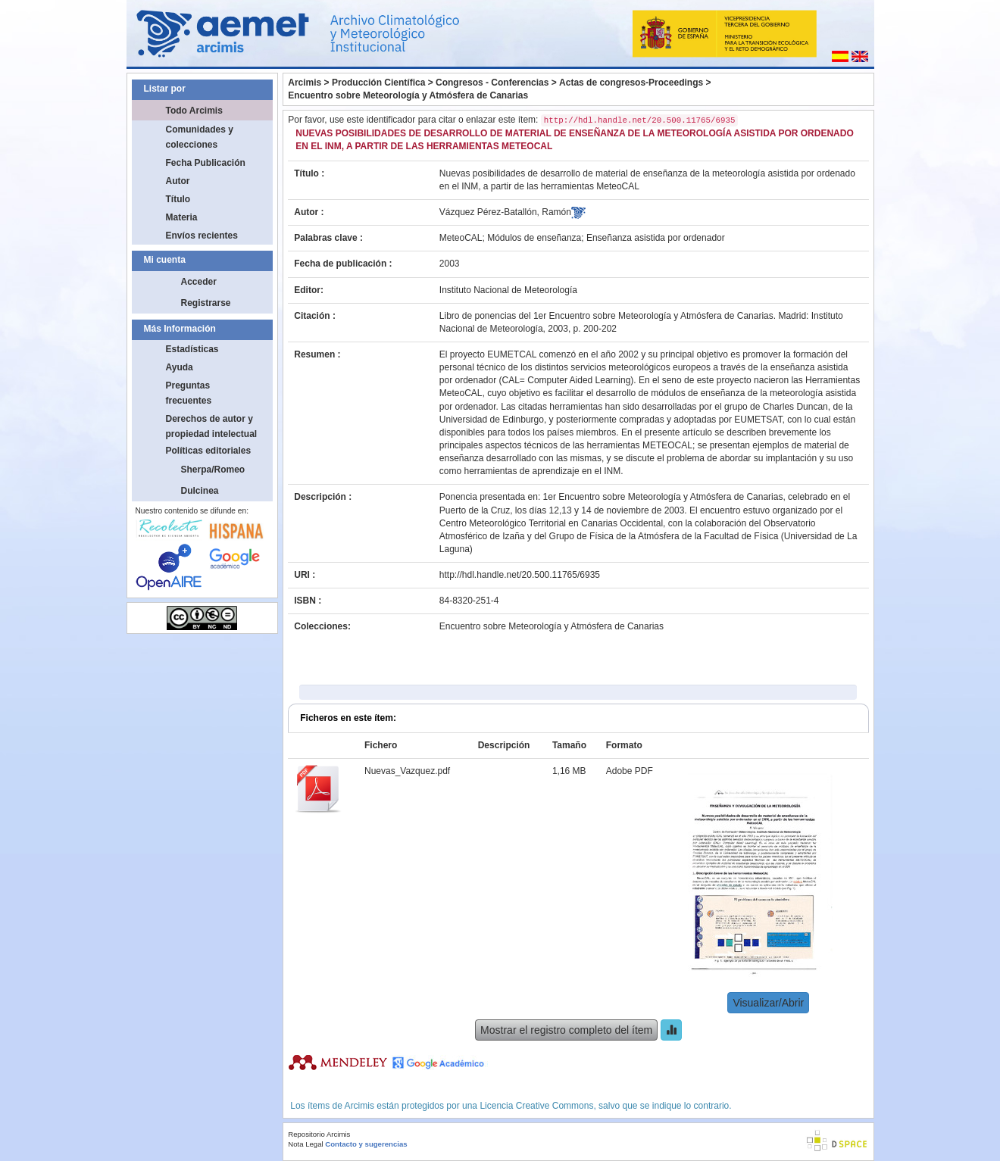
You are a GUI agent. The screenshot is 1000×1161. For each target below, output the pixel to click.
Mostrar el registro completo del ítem (566, 1030)
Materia (182, 217)
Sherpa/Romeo (213, 469)
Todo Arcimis (194, 110)
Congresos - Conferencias (492, 82)
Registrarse (206, 303)
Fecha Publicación (205, 163)
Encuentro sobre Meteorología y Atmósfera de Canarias (408, 95)
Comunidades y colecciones (199, 137)
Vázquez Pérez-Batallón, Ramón (505, 212)
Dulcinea (200, 490)
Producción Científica (378, 82)
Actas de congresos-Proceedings (631, 82)
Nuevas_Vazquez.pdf (407, 771)
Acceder (199, 281)
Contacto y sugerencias (366, 1144)
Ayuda (179, 367)
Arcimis (304, 82)
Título (178, 199)
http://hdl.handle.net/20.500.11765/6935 (519, 575)
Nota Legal (305, 1144)
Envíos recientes (202, 235)
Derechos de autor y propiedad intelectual (212, 426)
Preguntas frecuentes (189, 393)
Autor (178, 181)
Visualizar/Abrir (768, 1003)
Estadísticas (192, 349)
